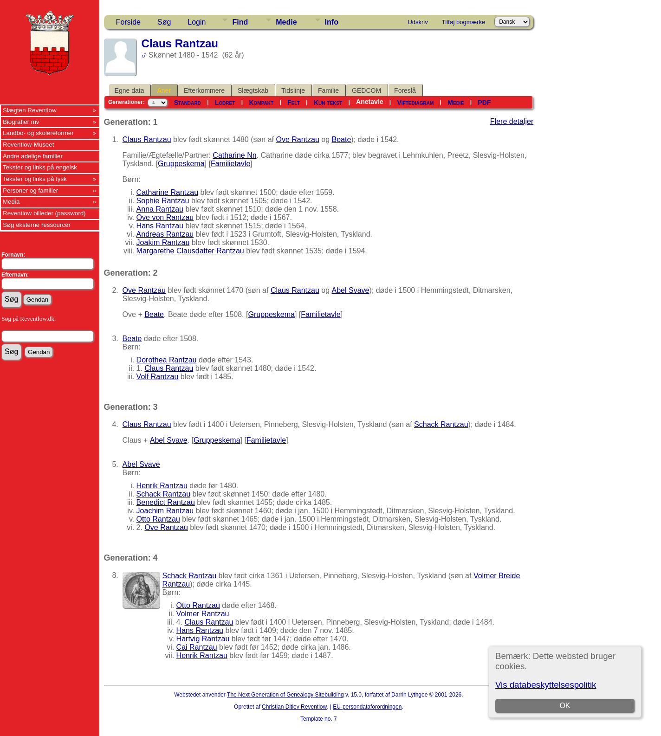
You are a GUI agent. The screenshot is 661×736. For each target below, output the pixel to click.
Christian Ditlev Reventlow (294, 707)
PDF (484, 102)
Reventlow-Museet (28, 144)
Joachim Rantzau (165, 511)
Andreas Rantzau (165, 234)
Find (240, 22)
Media (11, 201)
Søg (164, 22)
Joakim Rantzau (163, 242)
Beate (341, 139)
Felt (293, 102)
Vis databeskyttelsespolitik (545, 685)
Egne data (129, 90)
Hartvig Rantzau (203, 639)
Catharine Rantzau (167, 192)
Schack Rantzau (441, 424)
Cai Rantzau (196, 647)
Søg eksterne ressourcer (37, 224)
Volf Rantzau (157, 377)
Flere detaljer (511, 121)
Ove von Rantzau (165, 217)
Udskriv (418, 22)
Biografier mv (21, 121)
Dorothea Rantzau (166, 360)
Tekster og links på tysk (35, 178)
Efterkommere (204, 90)
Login (197, 22)
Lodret (225, 102)
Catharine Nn (234, 155)
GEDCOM (366, 90)
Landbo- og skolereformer (38, 132)
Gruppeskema (181, 164)
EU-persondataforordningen (367, 707)
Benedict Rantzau (165, 502)
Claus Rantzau (147, 139)
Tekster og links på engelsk (40, 167)
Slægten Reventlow (30, 110)
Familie (328, 90)
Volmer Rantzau (202, 614)
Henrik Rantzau (162, 486)
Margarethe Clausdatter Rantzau (190, 251)
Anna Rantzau (159, 209)
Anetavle (369, 101)
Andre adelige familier (33, 156)
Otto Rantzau (158, 519)
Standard (187, 102)
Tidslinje (293, 90)
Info (331, 22)
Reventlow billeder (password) (44, 213)
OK (565, 706)
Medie (286, 22)
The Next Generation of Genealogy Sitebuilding (285, 694)
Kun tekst (328, 102)
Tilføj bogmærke (463, 22)
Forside (128, 22)
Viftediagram (415, 102)
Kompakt (261, 102)
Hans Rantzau (159, 226)
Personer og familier (30, 190)
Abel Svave (350, 290)
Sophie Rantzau (162, 201)
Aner (164, 90)
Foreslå (405, 90)
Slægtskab (253, 90)
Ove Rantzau (297, 139)
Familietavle (230, 164)
